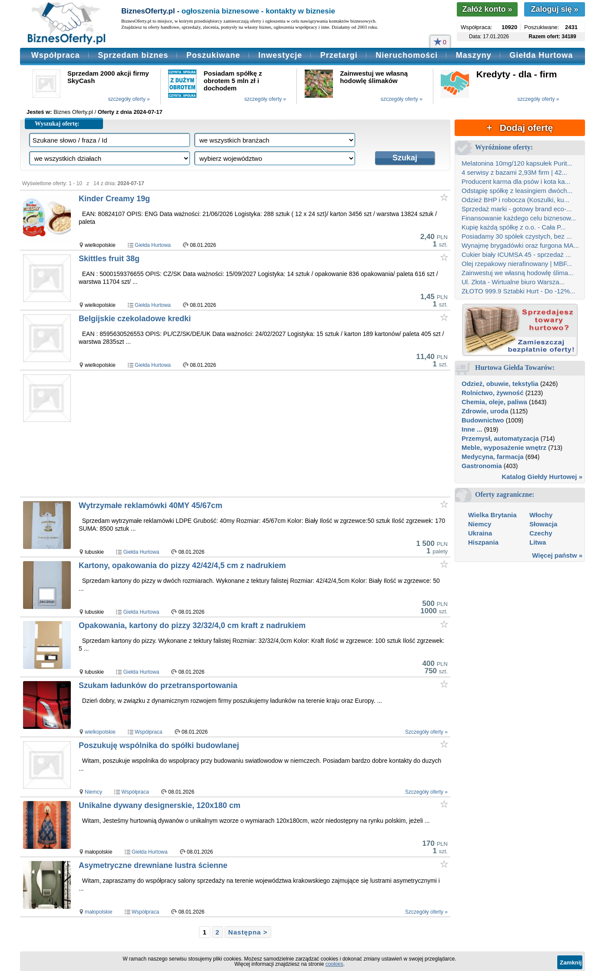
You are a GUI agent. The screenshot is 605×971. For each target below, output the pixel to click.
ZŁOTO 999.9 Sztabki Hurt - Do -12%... (518, 291)
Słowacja (543, 524)
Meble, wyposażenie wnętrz (504, 447)
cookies (334, 964)
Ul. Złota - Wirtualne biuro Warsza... (513, 282)
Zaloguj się (554, 9)
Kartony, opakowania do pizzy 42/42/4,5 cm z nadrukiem (182, 565)
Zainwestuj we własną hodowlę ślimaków (374, 77)
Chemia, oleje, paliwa (494, 402)
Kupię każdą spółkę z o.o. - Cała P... (514, 227)
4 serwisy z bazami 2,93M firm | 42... (514, 172)
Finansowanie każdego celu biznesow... (519, 218)
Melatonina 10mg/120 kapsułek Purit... (517, 163)
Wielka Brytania (492, 515)
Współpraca (55, 55)
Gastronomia (482, 465)
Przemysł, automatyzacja (500, 438)
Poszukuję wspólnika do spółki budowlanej (159, 745)
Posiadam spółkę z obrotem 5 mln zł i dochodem (233, 81)
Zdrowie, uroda (485, 411)
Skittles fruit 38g (109, 258)
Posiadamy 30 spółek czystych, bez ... (517, 236)
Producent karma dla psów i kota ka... (516, 181)
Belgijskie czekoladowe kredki (135, 318)
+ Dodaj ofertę (520, 128)
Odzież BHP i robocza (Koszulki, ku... (515, 199)
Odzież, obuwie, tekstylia (500, 383)
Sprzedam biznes (133, 55)
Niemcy (93, 792)
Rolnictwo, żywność (493, 392)
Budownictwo (483, 420)
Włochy (540, 515)
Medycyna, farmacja (493, 456)
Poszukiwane (213, 55)
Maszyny (474, 55)
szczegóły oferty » (129, 99)
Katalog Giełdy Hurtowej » (542, 476)
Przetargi (339, 55)
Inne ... (472, 429)
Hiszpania (483, 542)
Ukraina (480, 533)
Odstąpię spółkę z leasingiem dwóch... (517, 190)
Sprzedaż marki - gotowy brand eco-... (517, 209)
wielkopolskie (100, 732)
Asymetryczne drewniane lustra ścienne (153, 865)
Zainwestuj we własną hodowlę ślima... (518, 272)
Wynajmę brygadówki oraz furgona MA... (520, 245)
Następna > (247, 932)
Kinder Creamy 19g (114, 198)
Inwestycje (280, 55)
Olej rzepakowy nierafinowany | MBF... (517, 263)
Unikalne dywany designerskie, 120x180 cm (159, 805)
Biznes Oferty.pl (73, 112)
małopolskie (98, 912)
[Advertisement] (245, 433)
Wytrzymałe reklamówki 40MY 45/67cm (151, 505)
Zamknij (571, 962)
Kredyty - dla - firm (516, 74)
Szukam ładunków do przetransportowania (158, 685)
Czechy (540, 533)
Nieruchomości (407, 55)
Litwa (537, 542)
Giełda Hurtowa (541, 55)
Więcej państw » (557, 555)
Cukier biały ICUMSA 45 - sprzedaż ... (516, 254)
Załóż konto (487, 9)
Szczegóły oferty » (426, 732)
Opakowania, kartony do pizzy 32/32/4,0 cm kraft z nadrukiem (192, 625)
